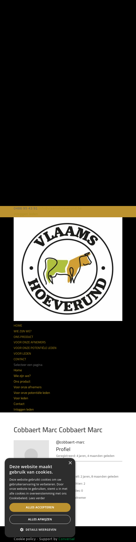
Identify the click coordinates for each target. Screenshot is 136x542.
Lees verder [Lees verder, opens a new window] (37, 498)
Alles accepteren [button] (40, 507)
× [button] (70, 463)
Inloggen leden (26, 214)
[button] (40, 530)
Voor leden (22, 353)
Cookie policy (25, 539)
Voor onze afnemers (30, 342)
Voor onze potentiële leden (35, 348)
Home (18, 325)
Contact (20, 359)
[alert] (40, 497)
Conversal (66, 539)
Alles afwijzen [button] (40, 519)
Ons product (23, 337)
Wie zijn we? (23, 331)
